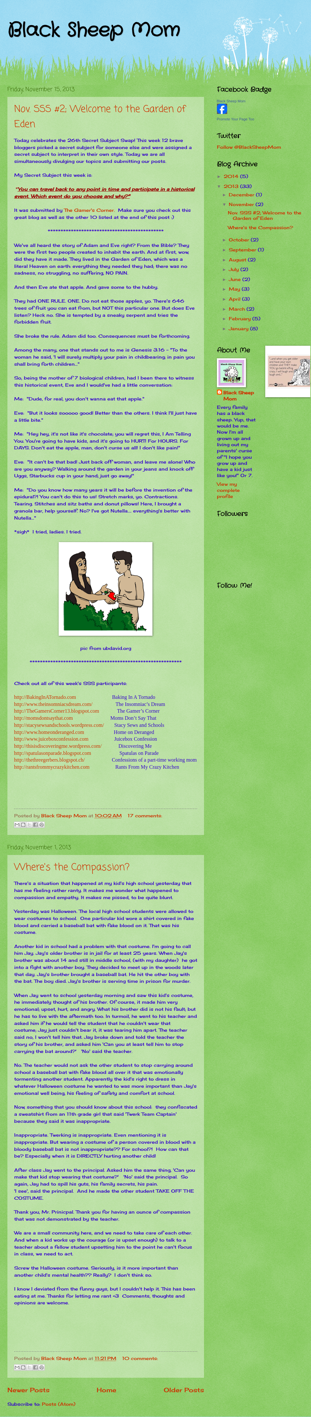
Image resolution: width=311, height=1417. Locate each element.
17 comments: (145, 815)
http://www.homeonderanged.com (49, 732)
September (243, 249)
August (238, 259)
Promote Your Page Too (235, 119)
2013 (232, 186)
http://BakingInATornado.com (45, 697)
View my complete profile (228, 490)
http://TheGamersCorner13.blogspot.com (56, 711)
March (238, 309)
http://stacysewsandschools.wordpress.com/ (59, 725)
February (240, 318)
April (235, 299)
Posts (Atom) (58, 1404)
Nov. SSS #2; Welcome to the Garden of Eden (264, 215)
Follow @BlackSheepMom (249, 147)
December (242, 194)
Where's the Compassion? (72, 867)
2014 (232, 176)
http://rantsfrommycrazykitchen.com (52, 767)
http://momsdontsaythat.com (43, 718)
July (234, 269)
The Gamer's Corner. (89, 210)
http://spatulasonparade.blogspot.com (52, 753)
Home (106, 1390)
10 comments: (140, 1358)
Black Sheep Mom (93, 30)
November (242, 204)
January (239, 328)
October (240, 239)
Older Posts (184, 1390)
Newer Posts (28, 1390)
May (235, 289)
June (235, 279)
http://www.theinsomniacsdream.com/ (53, 704)
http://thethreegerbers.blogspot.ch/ (49, 760)
